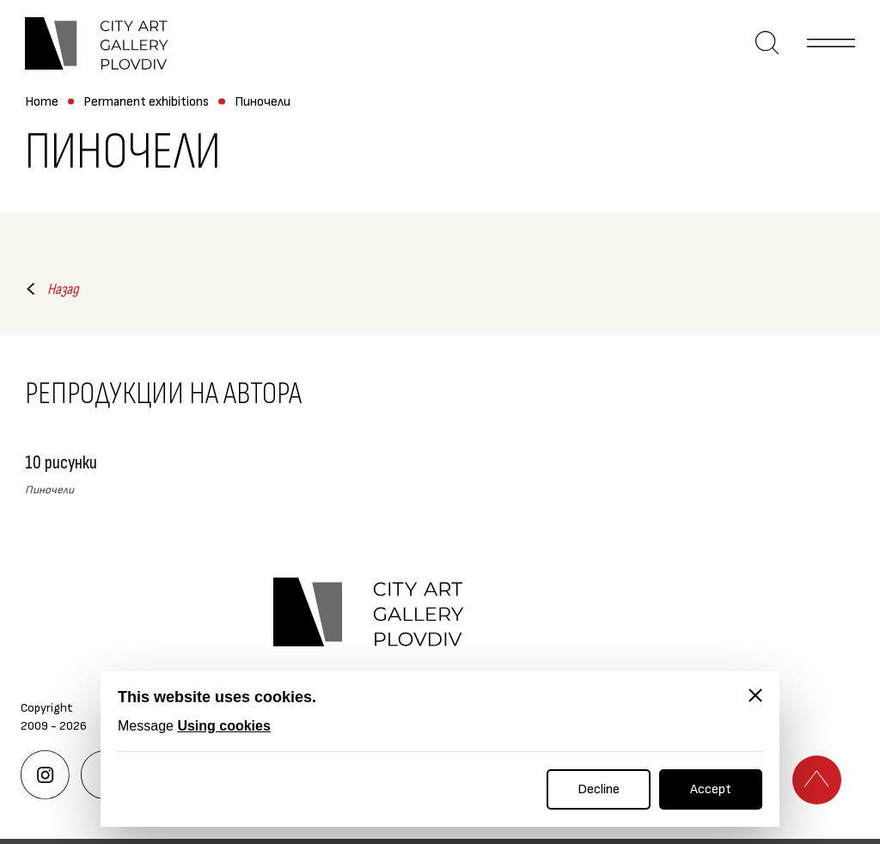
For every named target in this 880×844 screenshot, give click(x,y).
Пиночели (262, 103)
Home (41, 103)
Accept (710, 789)
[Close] (755, 695)
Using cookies (223, 726)
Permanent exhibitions (146, 103)
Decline (599, 789)
